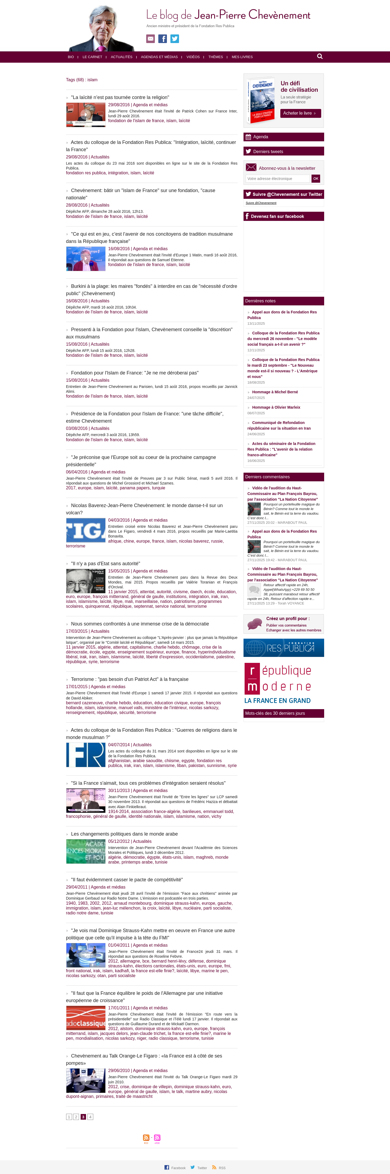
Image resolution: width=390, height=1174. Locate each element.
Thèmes (213, 57)
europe (84, 488)
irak (214, 596)
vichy (216, 816)
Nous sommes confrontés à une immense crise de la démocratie (140, 624)
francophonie (78, 816)
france (158, 541)
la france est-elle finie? (152, 970)
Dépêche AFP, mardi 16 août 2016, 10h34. (101, 307)
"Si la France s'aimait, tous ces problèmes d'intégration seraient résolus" (148, 783)
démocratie (134, 857)
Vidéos (190, 57)
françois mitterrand (110, 596)
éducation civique (171, 703)
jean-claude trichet (148, 1033)
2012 (107, 903)
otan (102, 975)
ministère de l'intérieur (166, 707)
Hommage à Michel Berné (275, 392)
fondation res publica (86, 173)
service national (170, 606)
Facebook (179, 1168)
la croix (149, 908)
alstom (126, 1028)
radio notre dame (82, 913)
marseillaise (146, 601)
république (122, 606)
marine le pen (215, 970)
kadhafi (122, 970)
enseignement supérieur (141, 652)
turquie (158, 488)
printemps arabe (137, 862)
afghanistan (119, 760)
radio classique (163, 1038)
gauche (224, 903)
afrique (114, 541)
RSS (222, 1168)
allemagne (130, 961)
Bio (71, 57)
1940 (71, 903)
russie (217, 541)
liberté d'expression (164, 657)
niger (141, 1038)
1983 (83, 903)
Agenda (260, 137)
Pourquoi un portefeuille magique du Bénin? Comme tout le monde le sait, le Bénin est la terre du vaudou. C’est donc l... (284, 511)
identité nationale (145, 816)
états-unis (171, 857)
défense (196, 961)
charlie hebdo (167, 647)
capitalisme (140, 647)
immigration (77, 908)
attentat (147, 591)
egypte (108, 652)
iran (224, 596)
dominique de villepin (152, 1086)
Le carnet (90, 57)
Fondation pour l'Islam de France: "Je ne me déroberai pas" (135, 373)
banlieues (192, 811)
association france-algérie (155, 811)
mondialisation (89, 1038)
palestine (225, 657)
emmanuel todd (218, 811)
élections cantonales (154, 966)
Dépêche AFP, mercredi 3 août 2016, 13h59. (103, 435)
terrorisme (75, 546)
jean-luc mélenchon (121, 908)
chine (129, 541)
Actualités (119, 57)
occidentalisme (200, 657)
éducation (226, 591)
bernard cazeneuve (84, 703)
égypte (153, 857)
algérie (104, 647)
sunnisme (216, 765)
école (209, 591)
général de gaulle (147, 596)
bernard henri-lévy (169, 961)
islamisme (88, 601)
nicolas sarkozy (203, 707)
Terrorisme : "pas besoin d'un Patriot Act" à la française (129, 679)
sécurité (126, 712)
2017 (71, 488)
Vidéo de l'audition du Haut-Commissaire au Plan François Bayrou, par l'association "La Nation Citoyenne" (283, 493)
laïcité (184, 120)
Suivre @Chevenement (261, 202)
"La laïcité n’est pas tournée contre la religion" (120, 97)
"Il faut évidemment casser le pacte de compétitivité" (127, 879)
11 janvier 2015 (123, 591)
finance (189, 652)
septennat (143, 606)
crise (124, 1086)
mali (129, 601)
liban (181, 765)
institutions (176, 596)
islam (171, 120)
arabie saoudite (147, 760)
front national (78, 970)
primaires (105, 1096)
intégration (118, 173)
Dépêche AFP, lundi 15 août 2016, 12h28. (100, 350)
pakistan (196, 765)
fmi (227, 966)
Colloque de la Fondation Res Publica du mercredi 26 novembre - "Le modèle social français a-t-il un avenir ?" (284, 338)
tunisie (161, 862)
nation (166, 601)
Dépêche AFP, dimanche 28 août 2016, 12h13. (105, 211)
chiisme (171, 760)
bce (145, 961)
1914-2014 (118, 811)
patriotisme (184, 601)
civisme (180, 591)
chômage (191, 647)
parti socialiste (217, 908)
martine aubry (198, 1091)
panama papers (135, 488)
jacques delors (114, 1033)
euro (70, 596)
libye (117, 601)
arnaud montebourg (132, 903)
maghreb (204, 857)
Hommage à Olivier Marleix (276, 407)
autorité (164, 591)
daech (196, 591)
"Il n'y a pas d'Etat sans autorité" (105, 563)
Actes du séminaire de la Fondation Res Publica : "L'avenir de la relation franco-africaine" (282, 449)
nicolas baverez (194, 541)
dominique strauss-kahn (176, 903)
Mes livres (240, 57)
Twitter (203, 1168)
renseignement (80, 712)
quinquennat (97, 606)
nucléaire (192, 908)
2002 (94, 903)
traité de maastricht (134, 1096)
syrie (93, 661)
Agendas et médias (157, 57)
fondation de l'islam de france (136, 120)
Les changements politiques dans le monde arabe (124, 834)
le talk (177, 1091)
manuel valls (130, 707)
